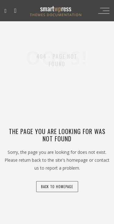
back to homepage (57, 186)
